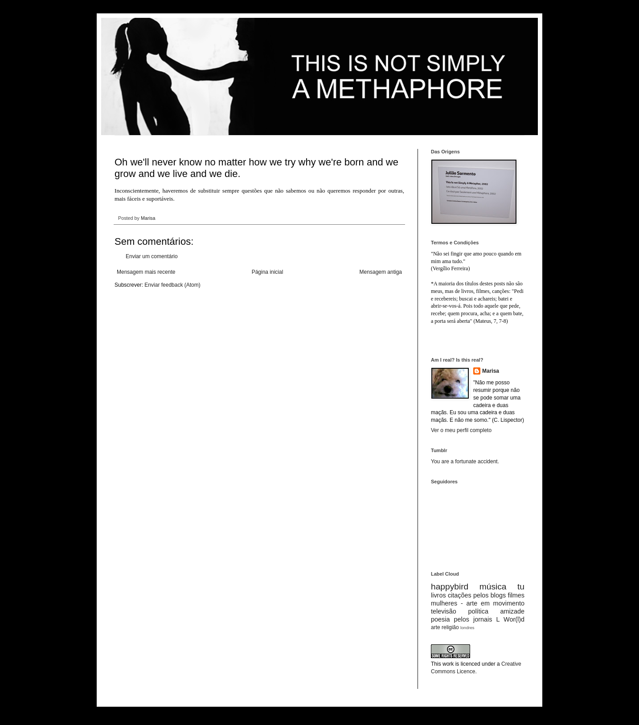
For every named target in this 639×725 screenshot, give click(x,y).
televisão (443, 611)
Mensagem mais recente (146, 272)
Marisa (490, 371)
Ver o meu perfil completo (461, 430)
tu (520, 586)
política (478, 611)
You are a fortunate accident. (465, 461)
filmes (516, 595)
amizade (512, 611)
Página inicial (267, 272)
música (493, 586)
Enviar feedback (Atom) (172, 285)
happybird (449, 586)
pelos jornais (473, 619)
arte (435, 627)
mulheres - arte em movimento (477, 603)
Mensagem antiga (381, 272)
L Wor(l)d (510, 619)
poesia (440, 619)
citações (459, 595)
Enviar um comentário (152, 256)
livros (438, 595)
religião (450, 627)
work (448, 664)
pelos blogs (489, 595)
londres (467, 627)
